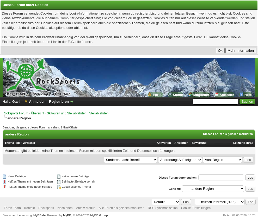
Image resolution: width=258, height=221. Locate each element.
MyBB (67, 215)
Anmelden (37, 101)
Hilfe (248, 95)
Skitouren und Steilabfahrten (66, 113)
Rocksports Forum (15, 113)
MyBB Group (99, 215)
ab (17, 142)
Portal (157, 95)
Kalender (227, 95)
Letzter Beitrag (243, 142)
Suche (178, 95)
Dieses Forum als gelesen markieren (228, 133)
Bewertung (199, 142)
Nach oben (64, 208)
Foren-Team (12, 208)
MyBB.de (39, 215)
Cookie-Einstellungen (196, 208)
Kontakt (29, 208)
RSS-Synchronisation (162, 208)
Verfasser (28, 142)
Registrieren (59, 101)
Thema (9, 142)
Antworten (164, 142)
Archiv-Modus (85, 208)
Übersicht (37, 113)
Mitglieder (201, 95)
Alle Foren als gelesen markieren (121, 208)
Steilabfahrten (98, 113)
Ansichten (181, 142)
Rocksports (46, 208)
